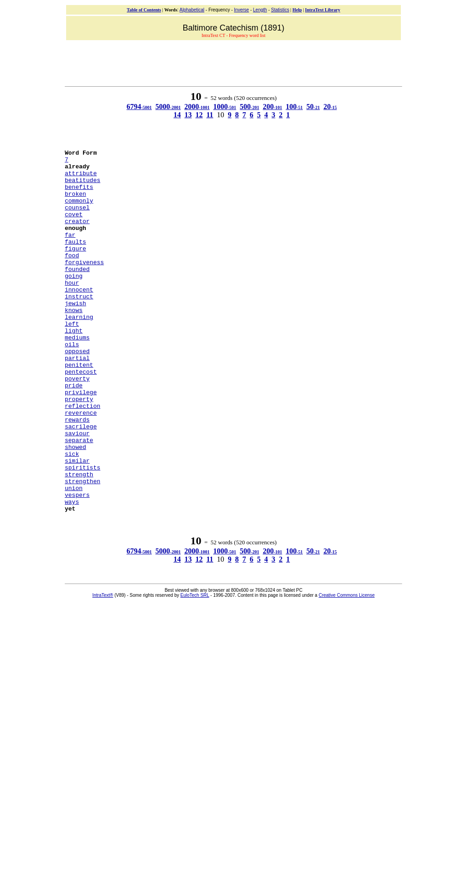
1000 (224, 106)
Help (297, 9)
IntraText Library (322, 9)
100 (294, 106)
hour (72, 310)
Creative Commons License (347, 667)
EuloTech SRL (195, 667)
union (74, 556)
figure (75, 269)
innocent (79, 318)
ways (72, 572)
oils (72, 384)
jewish (75, 334)
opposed (77, 392)
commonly (79, 211)
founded (77, 293)
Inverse (241, 9)
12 (198, 115)
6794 (138, 106)
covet (74, 228)
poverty (77, 425)
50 (313, 106)
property (79, 449)
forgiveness (84, 285)
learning (79, 351)
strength (79, 540)
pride (74, 433)
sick (72, 515)
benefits (79, 195)
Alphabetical (192, 9)
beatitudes (82, 187)
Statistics (280, 9)
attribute (81, 178)
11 (209, 115)
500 (249, 106)
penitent (79, 408)
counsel (77, 219)
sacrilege (81, 482)
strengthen (82, 548)
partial (77, 400)
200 (272, 106)
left (72, 359)
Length (260, 9)
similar (77, 523)
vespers (77, 564)
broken (75, 203)
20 (330, 106)
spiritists (82, 531)
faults (75, 260)
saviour (77, 490)
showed (75, 507)
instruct (79, 326)
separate (79, 499)
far (70, 252)
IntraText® (103, 667)
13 (188, 115)
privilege (81, 441)
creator (77, 236)
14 (177, 115)
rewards (77, 474)
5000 (168, 106)
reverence (81, 466)
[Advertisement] (233, 62)
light (74, 367)
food (72, 277)
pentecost (81, 416)
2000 (196, 106)
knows (74, 343)
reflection (82, 458)
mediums (77, 375)
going (74, 301)
